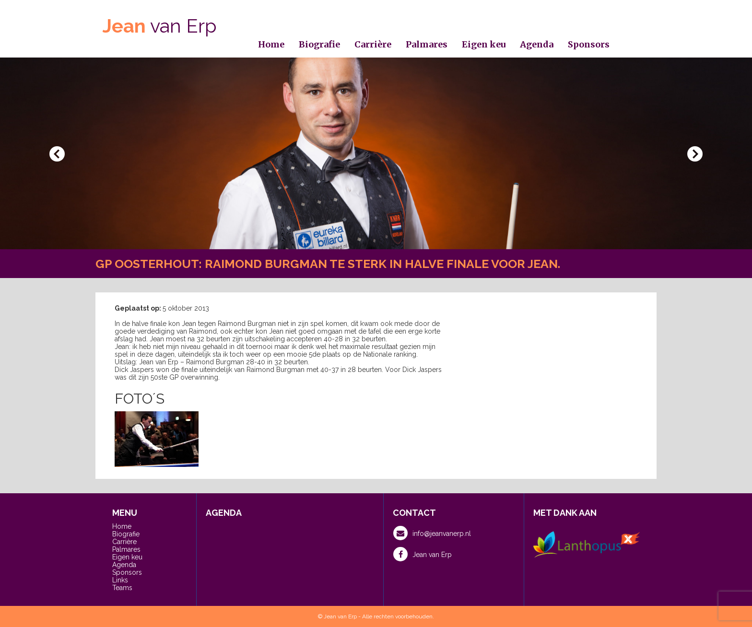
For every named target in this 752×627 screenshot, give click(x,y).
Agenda (536, 44)
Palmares (426, 44)
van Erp (160, 25)
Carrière (372, 44)
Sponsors (589, 44)
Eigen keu (483, 44)
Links (120, 580)
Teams (122, 588)
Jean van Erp (422, 554)
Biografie (319, 44)
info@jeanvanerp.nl (432, 533)
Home (271, 44)
